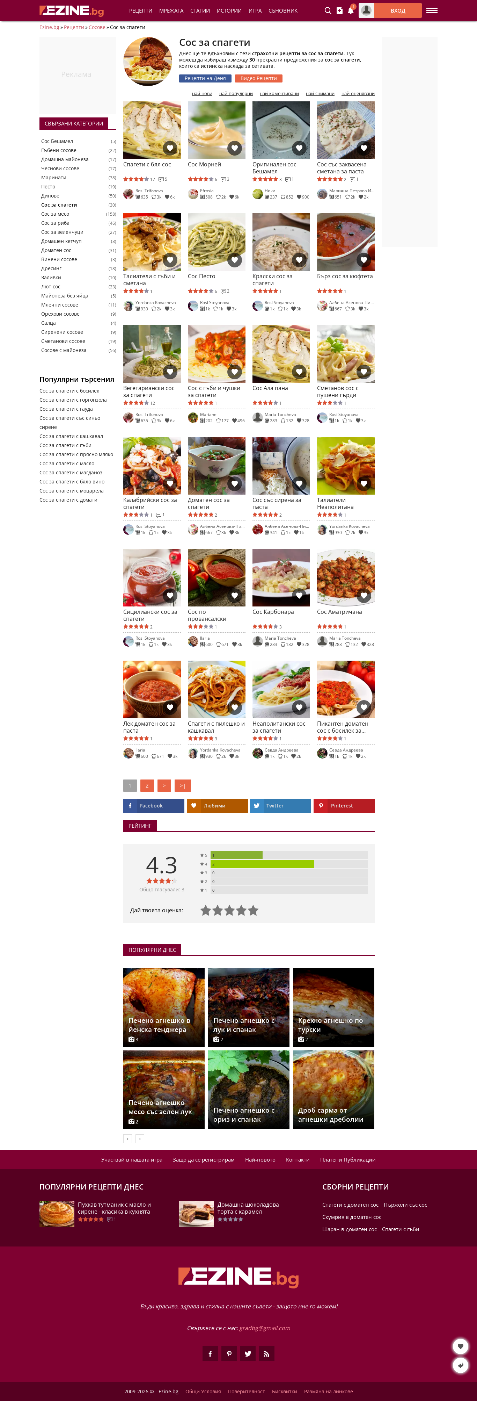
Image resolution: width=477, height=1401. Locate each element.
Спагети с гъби (400, 1229)
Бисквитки (284, 1391)
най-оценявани (358, 93)
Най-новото (260, 1159)
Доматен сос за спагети (209, 503)
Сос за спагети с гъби (65, 445)
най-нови (202, 93)
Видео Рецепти (259, 78)
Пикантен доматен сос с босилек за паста (342, 727)
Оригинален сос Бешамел (274, 168)
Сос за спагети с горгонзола (73, 399)
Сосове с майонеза (64, 350)
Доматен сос (56, 250)
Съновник (283, 10)
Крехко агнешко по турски (330, 1025)
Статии (200, 10)
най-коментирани (279, 93)
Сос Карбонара (273, 612)
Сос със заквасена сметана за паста (342, 168)
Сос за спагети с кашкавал (71, 436)
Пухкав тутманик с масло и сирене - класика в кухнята (114, 1208)
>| (183, 785)
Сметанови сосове (63, 341)
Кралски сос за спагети (272, 280)
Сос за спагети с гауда (66, 408)
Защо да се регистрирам (204, 1159)
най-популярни (236, 93)
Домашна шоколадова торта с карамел (248, 1208)
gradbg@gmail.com (264, 1328)
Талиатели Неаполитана (335, 503)
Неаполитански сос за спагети (279, 727)
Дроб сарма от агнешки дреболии (331, 1115)
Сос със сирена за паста (276, 503)
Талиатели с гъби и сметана (149, 280)
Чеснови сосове (60, 168)
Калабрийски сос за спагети (150, 503)
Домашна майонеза (65, 159)
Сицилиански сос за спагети (150, 615)
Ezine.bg (49, 27)
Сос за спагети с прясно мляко (76, 454)
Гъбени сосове (58, 150)
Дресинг (51, 268)
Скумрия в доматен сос (351, 1216)
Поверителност (246, 1391)
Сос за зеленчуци (62, 232)
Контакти (298, 1159)
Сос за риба (55, 223)
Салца (48, 323)
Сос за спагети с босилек (69, 390)
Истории (229, 10)
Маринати (53, 177)
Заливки (51, 277)
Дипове (50, 196)
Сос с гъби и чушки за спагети (214, 391)
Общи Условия (203, 1391)
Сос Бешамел (57, 141)
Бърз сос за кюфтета (345, 276)
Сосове (97, 27)
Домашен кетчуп (61, 241)
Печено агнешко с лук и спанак (243, 1025)
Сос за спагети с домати (68, 499)
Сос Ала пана (270, 388)
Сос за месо (55, 214)
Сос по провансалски (207, 615)
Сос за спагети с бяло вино (71, 481)
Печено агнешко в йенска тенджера (159, 1025)
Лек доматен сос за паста (149, 727)
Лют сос (50, 286)
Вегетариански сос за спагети (149, 391)
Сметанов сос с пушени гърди (338, 391)
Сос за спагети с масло (66, 463)
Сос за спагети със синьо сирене (69, 422)
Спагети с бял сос (147, 164)
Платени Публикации (348, 1159)
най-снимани (320, 93)
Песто (48, 186)
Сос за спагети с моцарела (71, 490)
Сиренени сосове (62, 332)
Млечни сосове (59, 305)
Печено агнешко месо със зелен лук (160, 1107)
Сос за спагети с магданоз (70, 472)
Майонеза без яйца (64, 296)
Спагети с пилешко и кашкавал (216, 727)
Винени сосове (59, 259)
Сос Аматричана (339, 612)
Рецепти (140, 10)
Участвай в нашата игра (131, 1159)
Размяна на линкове (328, 1391)
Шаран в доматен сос (349, 1229)
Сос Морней (204, 164)
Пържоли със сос (405, 1204)
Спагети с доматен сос (350, 1204)
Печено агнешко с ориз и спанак (243, 1115)
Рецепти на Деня (205, 78)
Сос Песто (201, 276)
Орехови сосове (60, 314)
